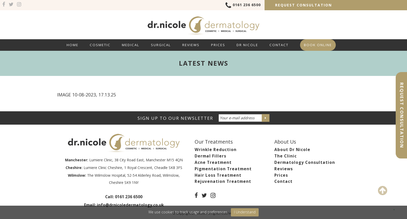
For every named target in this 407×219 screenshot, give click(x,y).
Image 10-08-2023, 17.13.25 (86, 95)
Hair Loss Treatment (218, 175)
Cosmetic (100, 45)
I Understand (245, 212)
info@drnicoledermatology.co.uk (130, 205)
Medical (130, 45)
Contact (278, 45)
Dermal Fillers (210, 156)
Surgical (161, 45)
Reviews (191, 45)
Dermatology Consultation (304, 162)
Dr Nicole (247, 45)
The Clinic (285, 156)
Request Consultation (303, 5)
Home (72, 45)
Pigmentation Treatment (223, 169)
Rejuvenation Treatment (223, 181)
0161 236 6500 (243, 5)
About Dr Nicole (292, 149)
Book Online (318, 45)
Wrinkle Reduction (216, 149)
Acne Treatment (213, 162)
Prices (218, 45)
